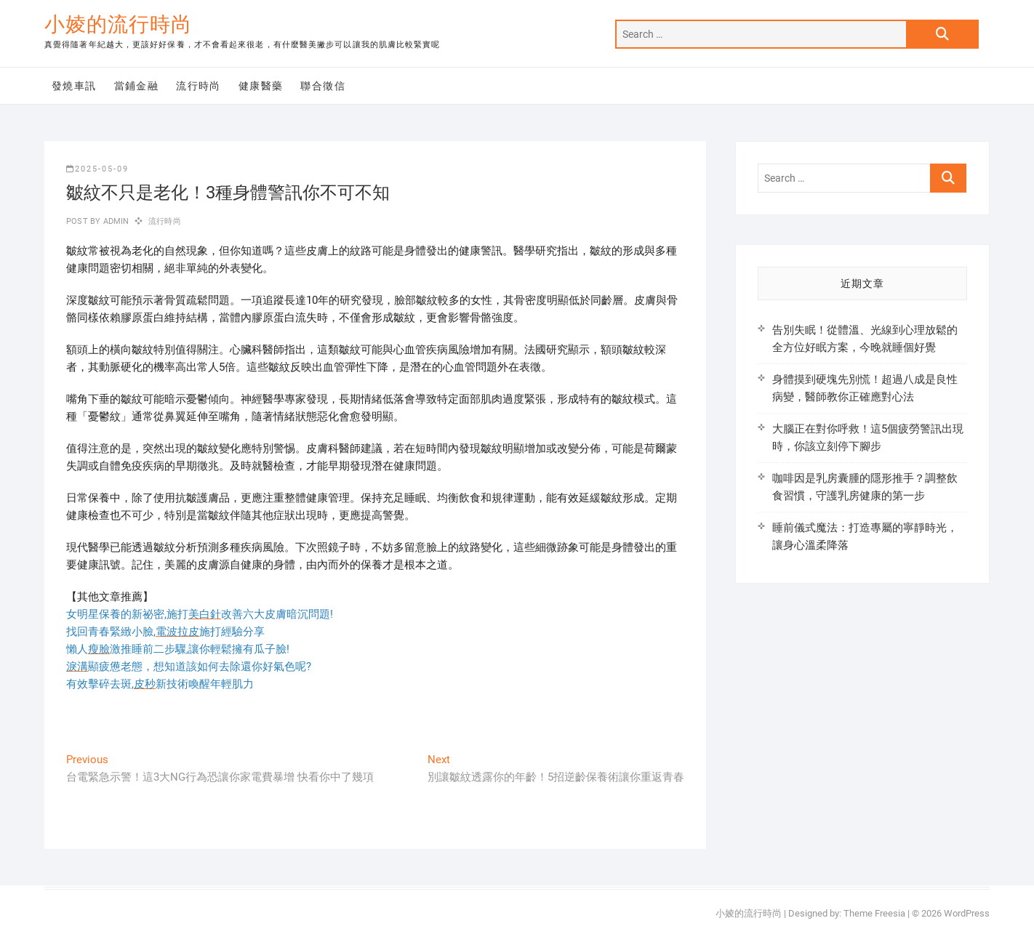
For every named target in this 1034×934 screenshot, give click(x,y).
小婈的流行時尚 (118, 24)
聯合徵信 (322, 86)
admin (114, 221)
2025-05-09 (97, 169)
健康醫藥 (261, 86)
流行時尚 (198, 86)
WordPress (967, 913)
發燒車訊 (74, 86)
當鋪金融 (136, 86)
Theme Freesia (874, 913)
